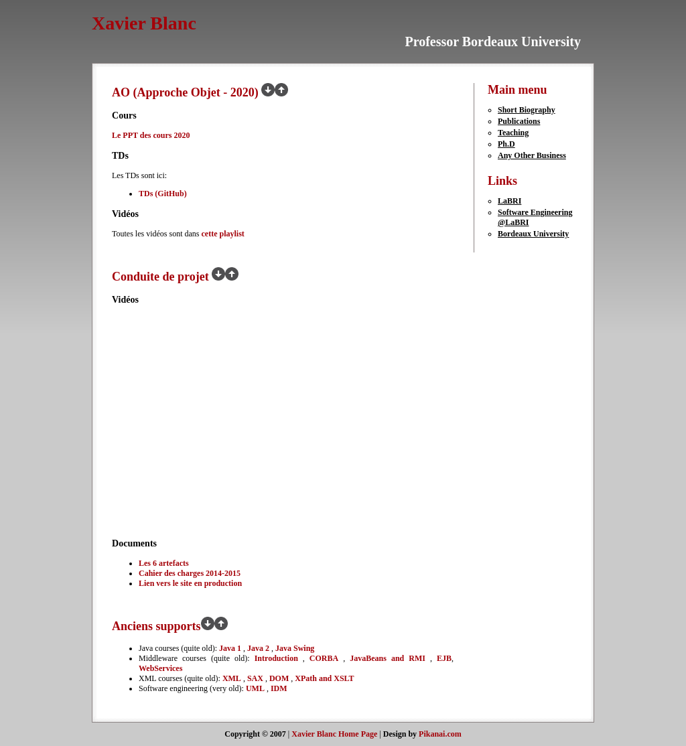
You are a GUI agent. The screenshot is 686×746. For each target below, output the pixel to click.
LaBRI (509, 201)
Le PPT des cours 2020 (151, 135)
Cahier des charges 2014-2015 (190, 573)
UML (255, 688)
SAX (255, 678)
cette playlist (222, 233)
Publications (519, 121)
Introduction (276, 658)
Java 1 (231, 648)
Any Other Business (532, 155)
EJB (444, 658)
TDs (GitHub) (163, 193)
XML (231, 678)
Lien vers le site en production (190, 583)
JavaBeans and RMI (387, 658)
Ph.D (506, 144)
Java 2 (259, 648)
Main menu (517, 89)
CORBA (324, 658)
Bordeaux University (533, 233)
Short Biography (526, 110)
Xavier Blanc (144, 23)
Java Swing (294, 648)
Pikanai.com (440, 734)
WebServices (160, 668)
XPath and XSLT (324, 678)
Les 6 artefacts (164, 563)
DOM (279, 678)
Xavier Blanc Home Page (334, 734)
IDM (279, 688)
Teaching (513, 132)
